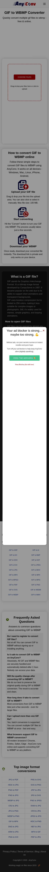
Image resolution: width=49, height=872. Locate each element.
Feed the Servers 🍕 (24, 358)
